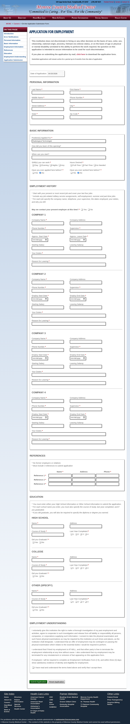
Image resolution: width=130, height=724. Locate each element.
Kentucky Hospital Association (67, 705)
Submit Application (38, 682)
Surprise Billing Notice (113, 703)
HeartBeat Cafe (39, 17)
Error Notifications (11, 37)
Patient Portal (109, 2)
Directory (22, 17)
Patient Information (80, 17)
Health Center (121, 17)
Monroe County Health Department (89, 698)
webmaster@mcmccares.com (67, 719)
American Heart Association (37, 703)
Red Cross (51, 703)
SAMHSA (52, 707)
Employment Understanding (15, 57)
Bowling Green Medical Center (69, 698)
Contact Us (125, 2)
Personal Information (12, 40)
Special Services (101, 17)
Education (8, 53)
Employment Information (13, 47)
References (8, 50)
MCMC (8, 24)
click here (81, 54)
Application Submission (13, 60)
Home (6, 697)
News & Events (58, 17)
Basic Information (11, 43)
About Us (7, 17)
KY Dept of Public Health (37, 712)
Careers (117, 2)
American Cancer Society (37, 698)
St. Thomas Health (88, 702)
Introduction (9, 34)
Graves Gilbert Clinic (68, 702)
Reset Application (56, 682)
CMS (51, 700)
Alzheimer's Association (35, 707)
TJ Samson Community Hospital (90, 705)
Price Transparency (115, 700)
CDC (51, 697)
